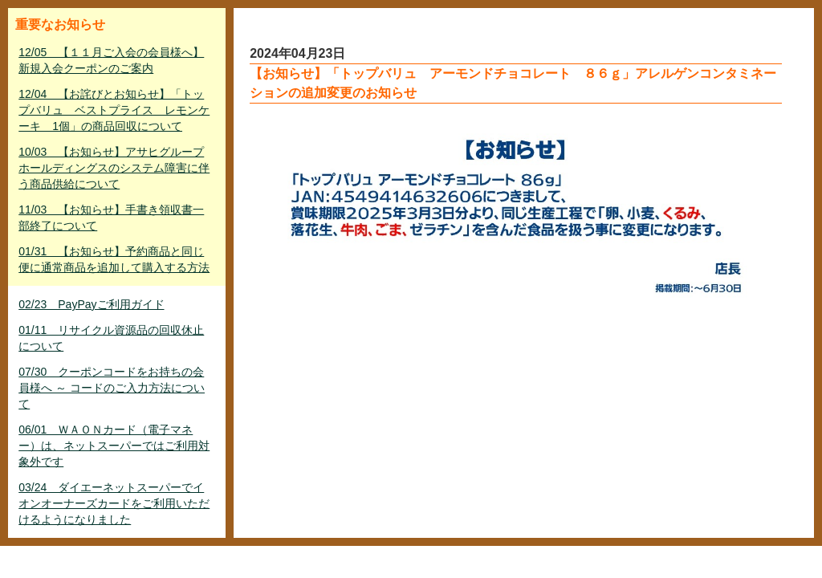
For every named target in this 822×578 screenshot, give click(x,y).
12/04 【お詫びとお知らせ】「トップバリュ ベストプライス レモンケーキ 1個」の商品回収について (114, 110)
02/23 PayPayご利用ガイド (91, 304)
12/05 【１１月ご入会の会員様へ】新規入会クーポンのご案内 (111, 60)
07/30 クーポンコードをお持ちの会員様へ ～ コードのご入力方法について (111, 387)
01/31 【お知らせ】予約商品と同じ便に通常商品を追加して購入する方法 (114, 259)
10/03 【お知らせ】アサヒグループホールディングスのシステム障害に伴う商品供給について (114, 167)
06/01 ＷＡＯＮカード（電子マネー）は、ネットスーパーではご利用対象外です (114, 445)
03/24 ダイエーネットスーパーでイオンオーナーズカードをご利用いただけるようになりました (114, 503)
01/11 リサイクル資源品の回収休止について (111, 338)
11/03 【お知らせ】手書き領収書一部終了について (111, 217)
